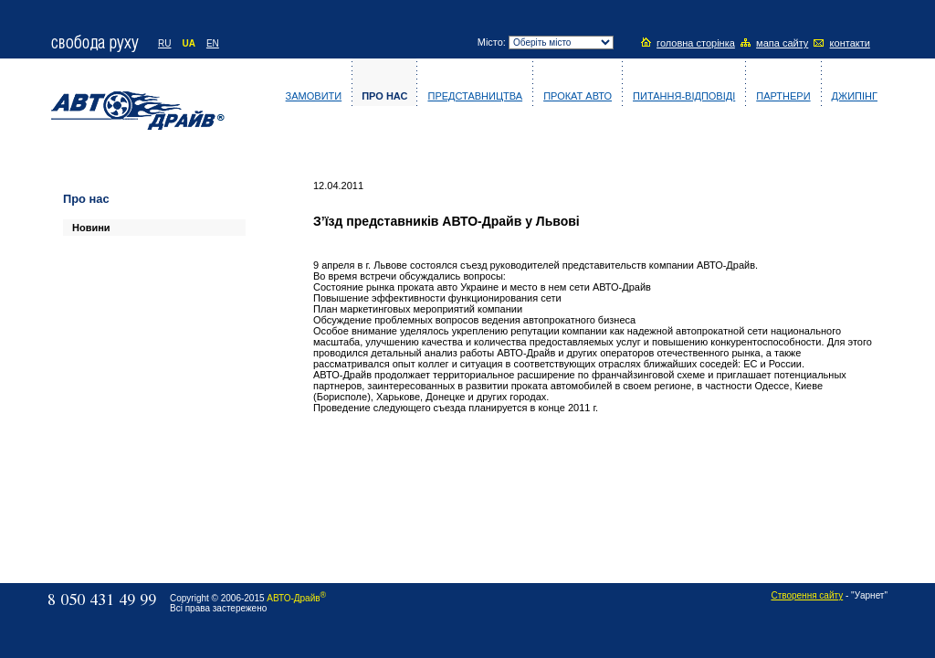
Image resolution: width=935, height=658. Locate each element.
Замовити (314, 95)
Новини (91, 227)
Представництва (474, 95)
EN (212, 43)
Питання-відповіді (684, 95)
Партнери (783, 95)
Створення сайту (807, 595)
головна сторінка (696, 42)
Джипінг (854, 95)
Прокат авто (577, 95)
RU (164, 43)
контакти (850, 42)
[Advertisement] (118, 373)
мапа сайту (782, 42)
